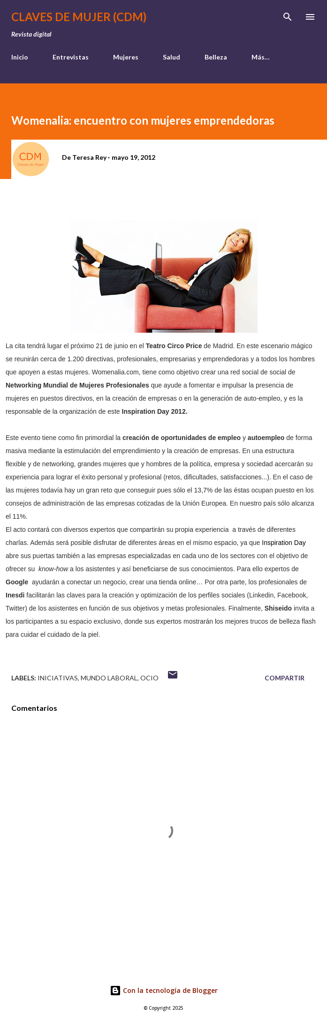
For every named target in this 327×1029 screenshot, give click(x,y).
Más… (260, 57)
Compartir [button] (284, 678)
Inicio (19, 57)
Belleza (216, 57)
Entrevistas (71, 57)
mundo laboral (109, 678)
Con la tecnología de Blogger (164, 990)
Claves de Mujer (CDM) (78, 16)
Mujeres (125, 57)
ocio (149, 678)
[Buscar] (287, 16)
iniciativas (58, 678)
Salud (171, 57)
